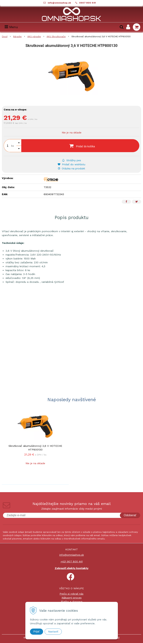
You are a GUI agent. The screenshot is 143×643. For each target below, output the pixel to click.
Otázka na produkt (71, 168)
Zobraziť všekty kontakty (71, 568)
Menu (11, 27)
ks (12, 146)
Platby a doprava (71, 601)
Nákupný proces (72, 597)
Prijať (36, 631)
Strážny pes (71, 160)
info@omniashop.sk (59, 2)
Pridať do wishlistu (71, 164)
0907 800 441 (87, 2)
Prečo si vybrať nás (71, 593)
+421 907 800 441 (71, 561)
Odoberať (130, 515)
